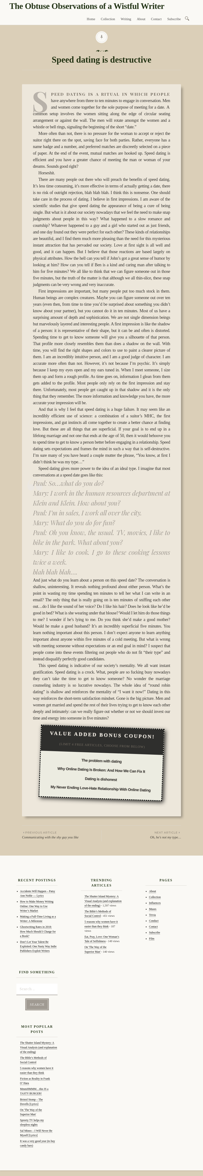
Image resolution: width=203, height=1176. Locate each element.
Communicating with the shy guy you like (62, 834)
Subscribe (174, 19)
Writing (126, 19)
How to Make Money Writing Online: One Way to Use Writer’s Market (37, 906)
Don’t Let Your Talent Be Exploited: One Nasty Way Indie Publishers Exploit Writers (38, 946)
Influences (155, 903)
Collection (108, 19)
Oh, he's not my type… (141, 834)
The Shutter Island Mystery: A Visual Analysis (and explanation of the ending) (38, 1046)
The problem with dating (101, 761)
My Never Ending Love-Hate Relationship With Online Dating (101, 788)
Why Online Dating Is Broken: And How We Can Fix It (101, 770)
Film (151, 938)
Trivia (152, 915)
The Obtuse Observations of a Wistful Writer (86, 6)
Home (91, 19)
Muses (152, 909)
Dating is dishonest (101, 779)
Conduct (154, 920)
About (141, 19)
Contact (156, 19)
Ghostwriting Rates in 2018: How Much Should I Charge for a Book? (38, 931)
